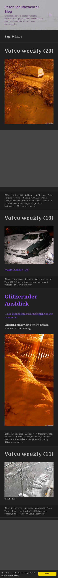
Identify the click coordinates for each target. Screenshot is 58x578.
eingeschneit (37, 203)
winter (31, 200)
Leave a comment (27, 206)
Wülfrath (8, 284)
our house (9, 436)
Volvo (17, 198)
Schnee (38, 200)
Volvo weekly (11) (29, 453)
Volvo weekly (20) (29, 50)
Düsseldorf (42, 508)
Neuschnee (46, 436)
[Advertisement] (29, 158)
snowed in (42, 198)
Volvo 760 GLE (31, 198)
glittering (44, 439)
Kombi (25, 200)
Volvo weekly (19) (29, 217)
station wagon (24, 203)
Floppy (30, 195)
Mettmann (42, 195)
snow (44, 200)
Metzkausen (9, 206)
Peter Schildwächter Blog (21, 9)
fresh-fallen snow (23, 439)
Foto (50, 195)
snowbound (15, 200)
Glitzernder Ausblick (20, 300)
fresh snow (9, 439)
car (5, 203)
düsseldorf (19, 511)
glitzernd (35, 439)
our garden (9, 198)
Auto (50, 200)
